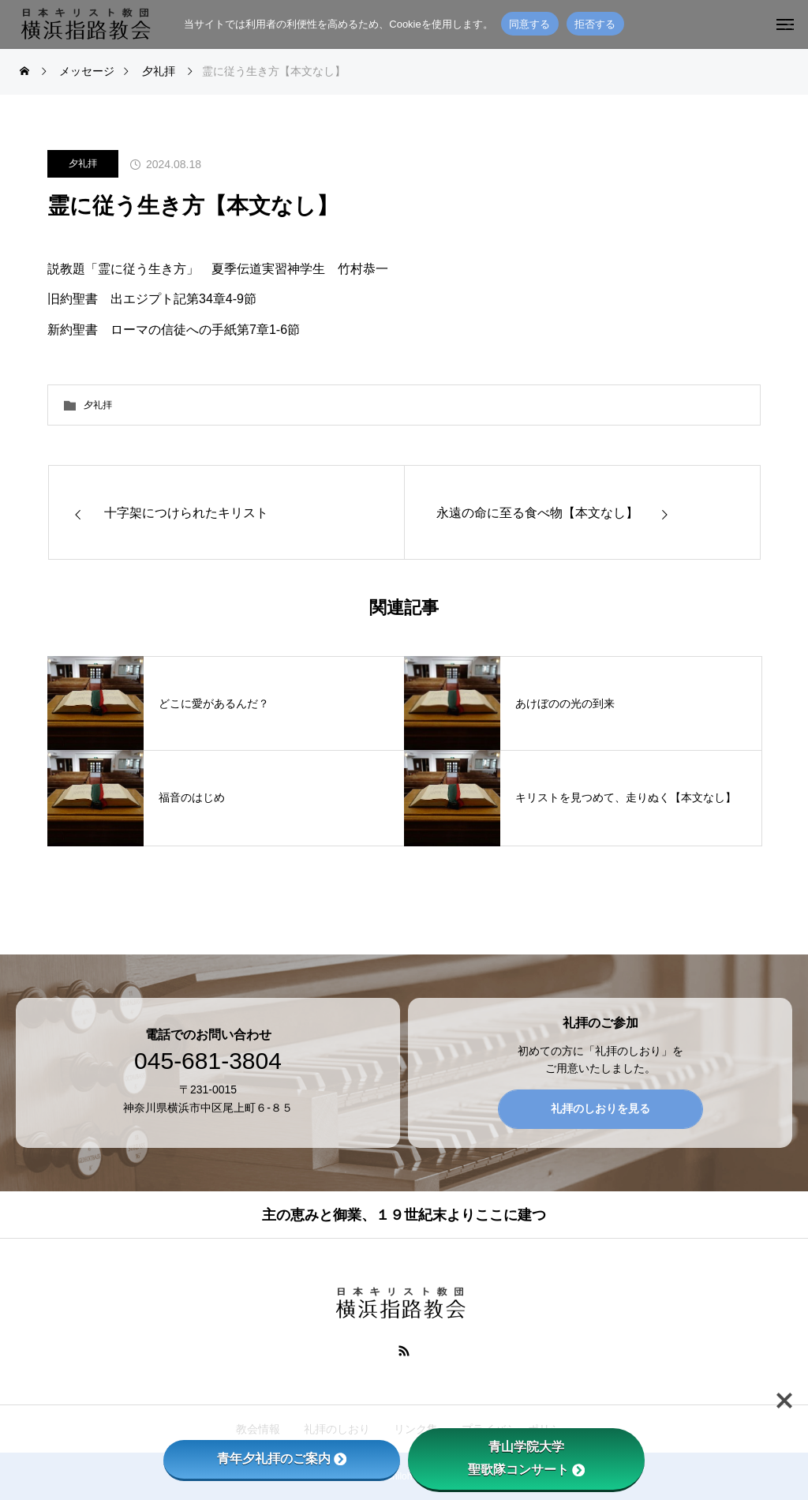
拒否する (595, 24)
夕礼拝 (83, 163)
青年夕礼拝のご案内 (281, 1458)
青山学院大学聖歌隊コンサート (526, 1458)
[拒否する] (788, 24)
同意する (530, 24)
